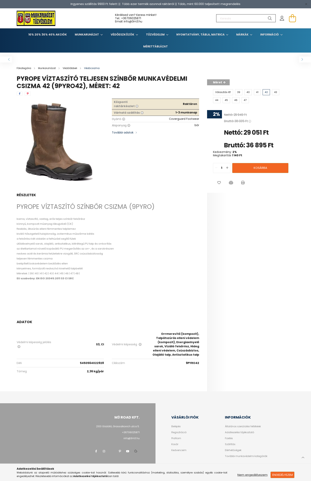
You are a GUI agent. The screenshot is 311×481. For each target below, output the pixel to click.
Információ (269, 34)
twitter (112, 451)
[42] (266, 92)
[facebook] (20, 94)
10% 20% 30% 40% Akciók (47, 34)
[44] (217, 100)
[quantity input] (221, 168)
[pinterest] (28, 94)
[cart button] (292, 18)
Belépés (176, 426)
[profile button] (282, 18)
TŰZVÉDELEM (155, 34)
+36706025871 (131, 18)
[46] (236, 100)
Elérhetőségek (233, 450)
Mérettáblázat (155, 46)
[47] (245, 100)
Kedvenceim (178, 450)
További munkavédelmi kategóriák (246, 456)
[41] (257, 92)
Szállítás (230, 444)
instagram (104, 451)
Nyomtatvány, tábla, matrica (200, 34)
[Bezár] (306, 4)
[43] (275, 92)
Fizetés (229, 438)
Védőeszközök (123, 34)
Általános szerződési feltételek (243, 426)
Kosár (174, 444)
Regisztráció (178, 432)
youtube (128, 451)
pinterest (120, 451)
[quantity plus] (227, 168)
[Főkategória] (24, 68)
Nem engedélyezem (252, 475)
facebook (96, 451)
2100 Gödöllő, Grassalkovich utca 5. (118, 426)
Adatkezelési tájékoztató (239, 432)
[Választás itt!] (223, 92)
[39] (238, 92)
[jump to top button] (303, 457)
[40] (248, 92)
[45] (226, 100)
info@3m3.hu (132, 438)
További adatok (122, 132)
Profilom (176, 438)
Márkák (242, 34)
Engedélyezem (282, 475)
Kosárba (260, 168)
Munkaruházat (87, 34)
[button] (219, 183)
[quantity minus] (216, 168)
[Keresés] (246, 18)
